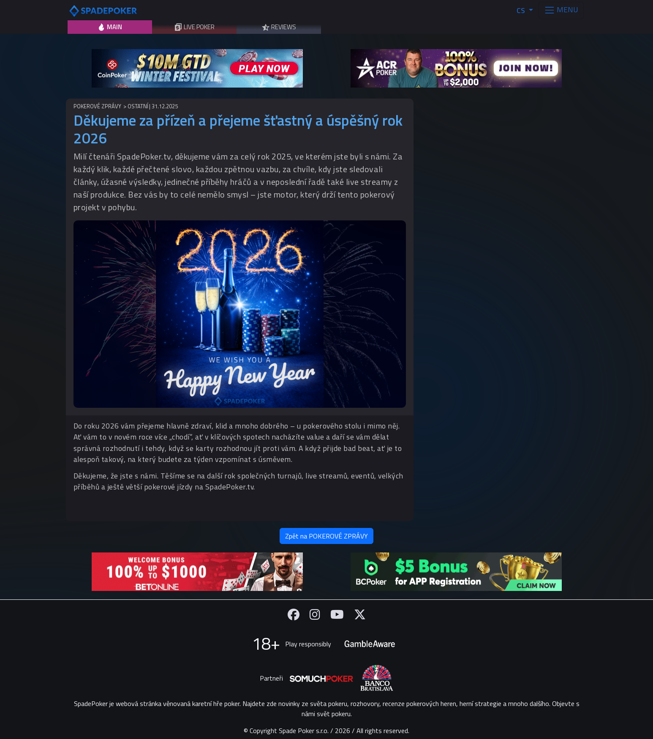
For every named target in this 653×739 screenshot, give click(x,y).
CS (522, 10)
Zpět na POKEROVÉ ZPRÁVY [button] (326, 536)
